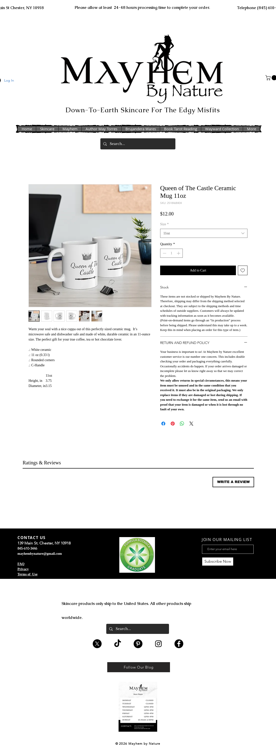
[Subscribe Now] (217, 561)
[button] (233, 482)
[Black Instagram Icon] (158, 643)
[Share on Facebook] (163, 424)
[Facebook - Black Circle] (178, 643)
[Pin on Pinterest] (173, 424)
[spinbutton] (171, 253)
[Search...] (137, 143)
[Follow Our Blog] (138, 667)
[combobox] (203, 233)
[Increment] (179, 253)
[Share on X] (191, 424)
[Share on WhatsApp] (182, 424)
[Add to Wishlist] (242, 270)
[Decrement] (164, 253)
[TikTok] (117, 643)
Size (164, 224)
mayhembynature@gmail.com (39, 554)
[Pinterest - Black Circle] (138, 643)
